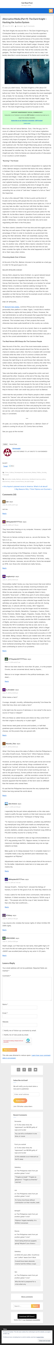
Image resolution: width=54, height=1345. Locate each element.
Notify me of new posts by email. (16, 1035)
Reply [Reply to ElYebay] (4, 930)
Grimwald (20, 26)
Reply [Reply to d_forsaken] (4, 735)
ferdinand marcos (35, 479)
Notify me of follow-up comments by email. (20, 1030)
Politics (39, 472)
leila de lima (6, 481)
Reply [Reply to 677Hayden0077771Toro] (7, 681)
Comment (6, 976)
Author (5, 444)
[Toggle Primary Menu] (51, 11)
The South (5, 475)
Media (34, 472)
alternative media (10, 479)
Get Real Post (27, 3)
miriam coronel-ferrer (17, 481)
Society (44, 472)
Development (19, 472)
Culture (11, 472)
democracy (25, 479)
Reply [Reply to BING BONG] (4, 955)
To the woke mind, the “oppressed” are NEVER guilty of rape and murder (26, 1127)
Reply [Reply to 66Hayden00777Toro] (7, 907)
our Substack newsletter (31, 1320)
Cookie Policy (40, 1337)
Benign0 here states (12, 307)
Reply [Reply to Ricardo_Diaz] (4, 795)
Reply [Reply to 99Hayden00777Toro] (4, 568)
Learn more (27, 123)
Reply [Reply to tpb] (4, 513)
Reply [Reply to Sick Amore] (7, 871)
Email (5, 1013)
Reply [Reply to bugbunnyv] (4, 651)
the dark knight (29, 481)
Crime (6, 472)
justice (44, 479)
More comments (27, 1297)
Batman (18, 479)
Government (27, 472)
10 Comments (30, 26)
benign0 (17, 1211)
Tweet (5, 466)
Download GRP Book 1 (27, 1316)
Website (5, 1022)
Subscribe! (20, 1101)
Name (5, 1004)
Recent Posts (13, 444)
